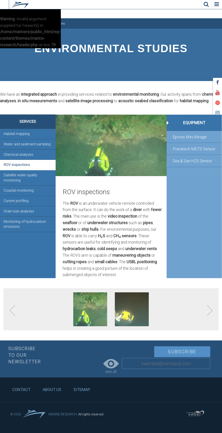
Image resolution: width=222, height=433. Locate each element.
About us (52, 389)
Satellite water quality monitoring (20, 177)
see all (111, 366)
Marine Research (63, 414)
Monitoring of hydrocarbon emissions (25, 224)
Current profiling (16, 201)
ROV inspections (17, 165)
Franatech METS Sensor (194, 149)
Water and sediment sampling (27, 144)
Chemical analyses (18, 154)
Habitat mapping (17, 134)
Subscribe (182, 351)
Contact (21, 389)
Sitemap (81, 389)
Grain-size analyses (19, 211)
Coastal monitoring (19, 190)
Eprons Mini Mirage (190, 137)
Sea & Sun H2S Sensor (192, 160)
